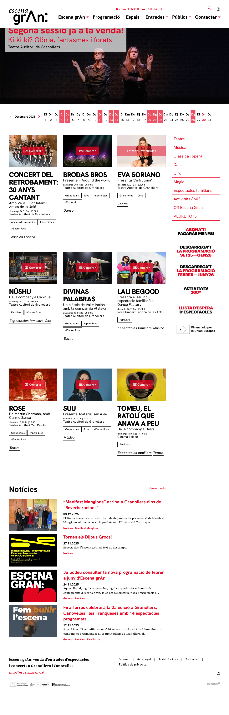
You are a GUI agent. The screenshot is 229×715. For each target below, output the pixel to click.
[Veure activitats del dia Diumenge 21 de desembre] (154, 117)
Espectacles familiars (193, 190)
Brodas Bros (85, 175)
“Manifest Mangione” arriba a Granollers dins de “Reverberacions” (112, 504)
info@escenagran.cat (26, 672)
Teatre (179, 138)
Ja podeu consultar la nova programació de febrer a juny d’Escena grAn (113, 575)
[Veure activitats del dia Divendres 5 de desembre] (67, 117)
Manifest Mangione (87, 528)
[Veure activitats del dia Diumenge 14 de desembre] (116, 117)
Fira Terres (94, 639)
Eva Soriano (138, 175)
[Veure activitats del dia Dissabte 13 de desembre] (111, 117)
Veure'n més (157, 488)
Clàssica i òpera (188, 156)
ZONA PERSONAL (128, 9)
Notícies (68, 528)
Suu (69, 408)
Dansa (179, 164)
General (68, 598)
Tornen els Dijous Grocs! (87, 537)
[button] (210, 8)
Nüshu (20, 291)
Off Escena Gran (188, 207)
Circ (177, 173)
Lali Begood (138, 291)
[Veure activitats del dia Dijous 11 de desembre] (100, 117)
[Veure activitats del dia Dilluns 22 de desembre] (160, 117)
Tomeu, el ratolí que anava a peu (138, 416)
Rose (17, 408)
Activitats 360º (187, 198)
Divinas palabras (79, 295)
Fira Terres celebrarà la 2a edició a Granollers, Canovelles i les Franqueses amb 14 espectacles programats (111, 613)
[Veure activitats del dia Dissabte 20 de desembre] (149, 117)
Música (180, 147)
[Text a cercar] (193, 8)
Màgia (179, 181)
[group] (114, 66)
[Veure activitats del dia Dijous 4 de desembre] (61, 117)
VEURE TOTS (185, 216)
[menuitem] (218, 9)
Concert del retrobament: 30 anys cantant (33, 186)
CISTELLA (149, 9)
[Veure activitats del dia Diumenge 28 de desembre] (193, 117)
